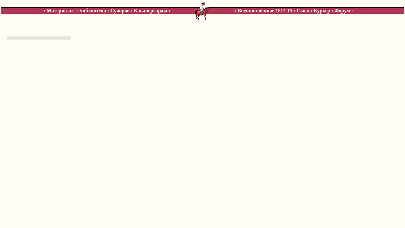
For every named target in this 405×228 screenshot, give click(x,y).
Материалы (60, 10)
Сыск (302, 10)
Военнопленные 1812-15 (265, 10)
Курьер (322, 10)
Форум (342, 10)
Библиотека (92, 10)
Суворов (120, 10)
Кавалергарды (150, 10)
